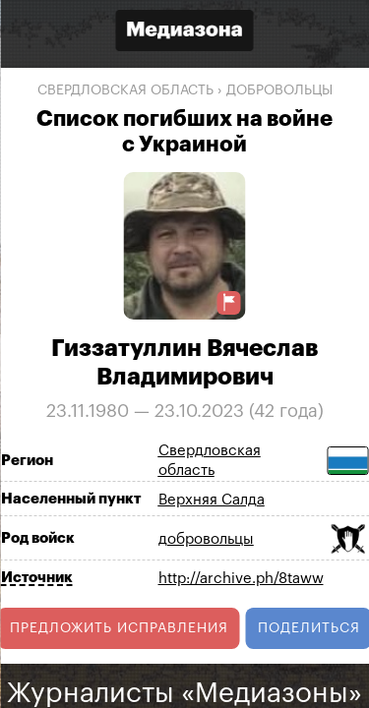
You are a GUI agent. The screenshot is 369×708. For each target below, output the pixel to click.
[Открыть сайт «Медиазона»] (185, 33)
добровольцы (279, 90)
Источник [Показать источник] (37, 577)
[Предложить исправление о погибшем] (229, 302)
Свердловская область (125, 90)
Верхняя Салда (211, 500)
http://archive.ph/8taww (241, 578)
